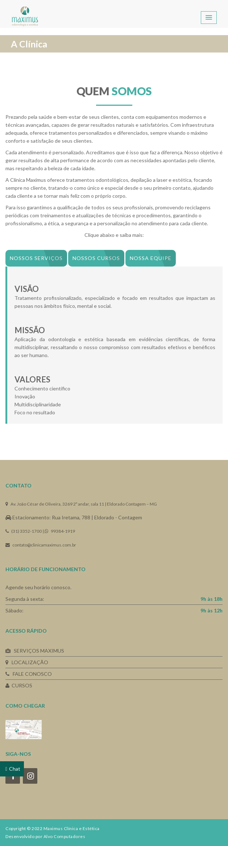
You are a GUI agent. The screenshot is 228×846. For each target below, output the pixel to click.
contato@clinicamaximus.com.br (40, 545)
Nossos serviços (36, 258)
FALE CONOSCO (28, 674)
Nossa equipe (150, 258)
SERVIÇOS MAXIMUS (34, 651)
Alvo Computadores (64, 836)
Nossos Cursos (96, 258)
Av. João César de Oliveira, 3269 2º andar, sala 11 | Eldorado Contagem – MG (81, 504)
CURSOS (18, 685)
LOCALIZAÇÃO (26, 662)
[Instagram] (30, 776)
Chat (14, 769)
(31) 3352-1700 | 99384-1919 (40, 531)
